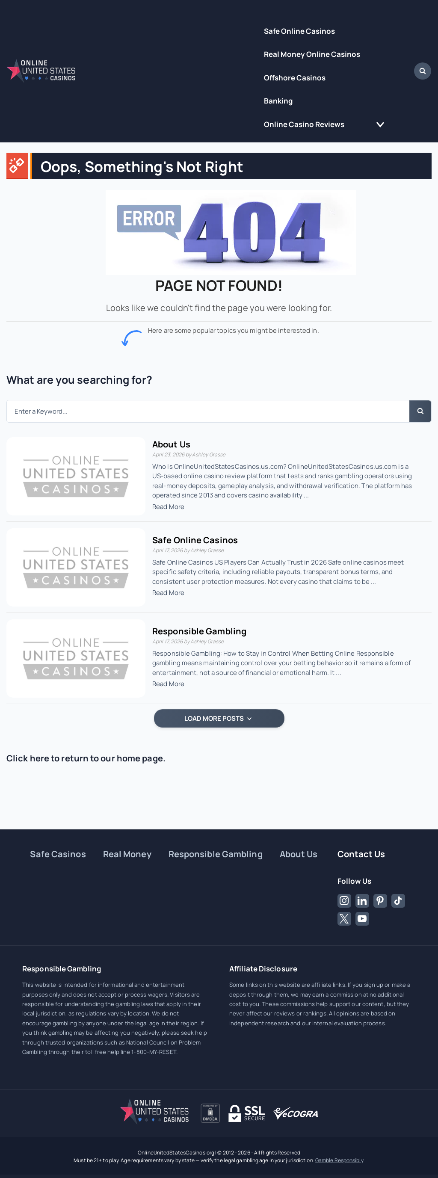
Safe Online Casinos (299, 31)
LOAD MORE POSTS (218, 718)
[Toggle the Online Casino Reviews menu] (380, 124)
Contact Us (361, 854)
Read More (168, 506)
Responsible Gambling (199, 631)
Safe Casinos (58, 854)
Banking (278, 101)
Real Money (127, 854)
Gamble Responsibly (339, 1160)
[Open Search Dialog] (422, 71)
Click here (27, 758)
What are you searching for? (79, 379)
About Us (171, 444)
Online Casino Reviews (304, 124)
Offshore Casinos (295, 78)
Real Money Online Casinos (312, 54)
